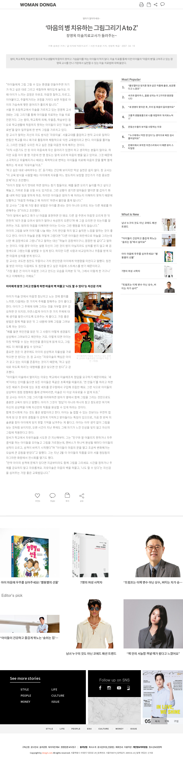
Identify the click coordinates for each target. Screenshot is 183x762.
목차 (157, 721)
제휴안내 (119, 747)
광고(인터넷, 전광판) (105, 747)
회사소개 (92, 747)
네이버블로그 (128, 687)
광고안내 (34, 747)
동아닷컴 (83, 747)
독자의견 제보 (53, 747)
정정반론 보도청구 (68, 747)
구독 (166, 721)
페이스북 (100, 687)
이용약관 (127, 747)
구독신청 (25, 747)
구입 (176, 721)
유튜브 (119, 687)
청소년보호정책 (155, 747)
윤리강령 (43, 747)
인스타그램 (109, 687)
